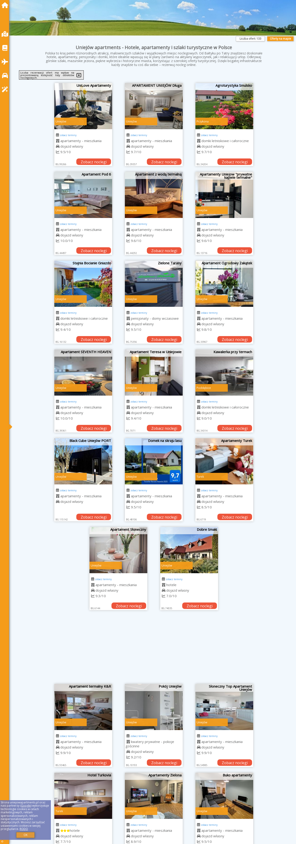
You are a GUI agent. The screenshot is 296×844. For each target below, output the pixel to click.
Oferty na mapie (280, 39)
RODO (24, 829)
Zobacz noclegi (94, 161)
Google (26, 806)
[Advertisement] (154, 649)
